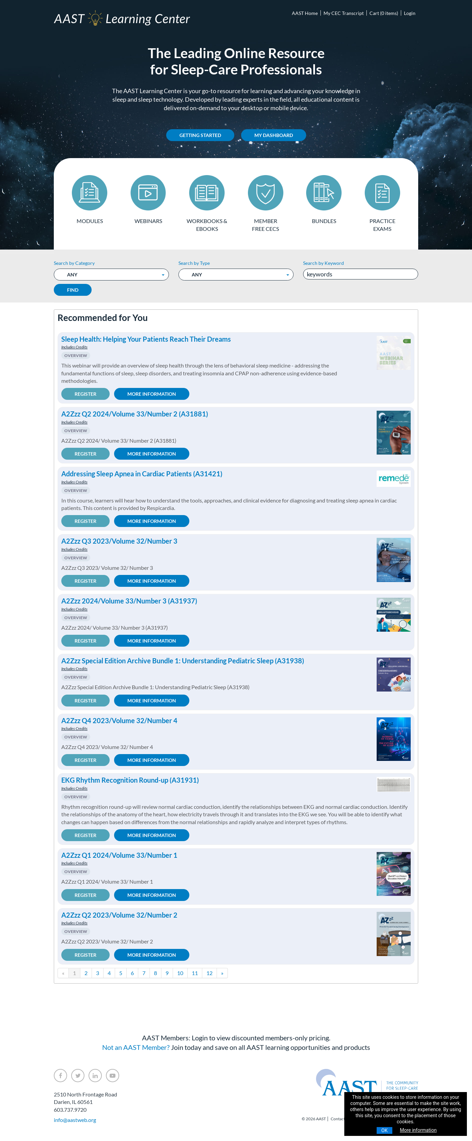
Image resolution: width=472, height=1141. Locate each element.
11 (195, 973)
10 (180, 973)
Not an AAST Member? (136, 1047)
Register (85, 394)
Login (409, 13)
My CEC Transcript (344, 13)
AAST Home (305, 13)
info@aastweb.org (75, 1120)
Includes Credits (74, 347)
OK (384, 1130)
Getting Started (200, 135)
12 (209, 973)
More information (418, 1130)
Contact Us (340, 1118)
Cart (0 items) (383, 13)
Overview (75, 355)
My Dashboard (273, 135)
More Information (151, 394)
